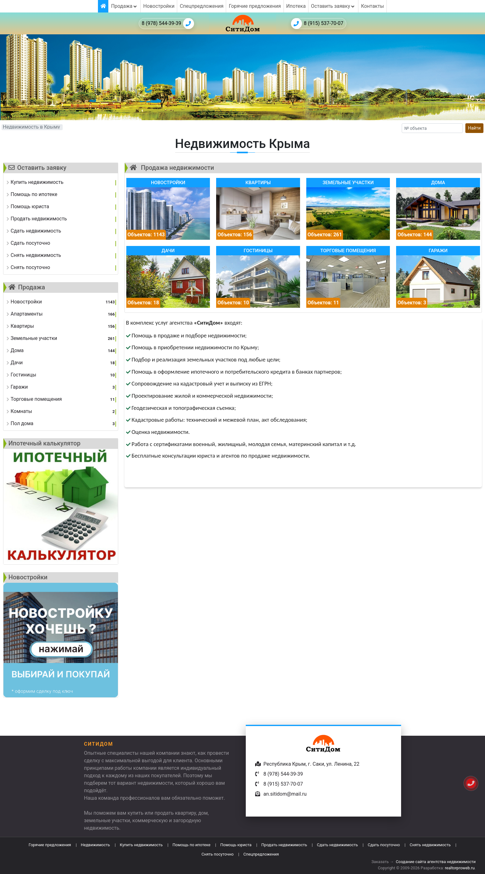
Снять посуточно (217, 854)
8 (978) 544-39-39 (168, 23)
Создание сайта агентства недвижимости (436, 861)
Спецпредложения (201, 6)
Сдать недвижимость (337, 844)
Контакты (372, 6)
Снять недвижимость (430, 844)
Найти (474, 127)
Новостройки (158, 6)
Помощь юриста (235, 844)
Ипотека (296, 6)
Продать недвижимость (284, 844)
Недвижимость (95, 844)
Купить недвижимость (141, 844)
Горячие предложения (255, 6)
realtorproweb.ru (459, 868)
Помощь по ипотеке (191, 844)
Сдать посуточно (384, 844)
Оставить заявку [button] (333, 6)
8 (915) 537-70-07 (317, 23)
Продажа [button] (124, 6)
